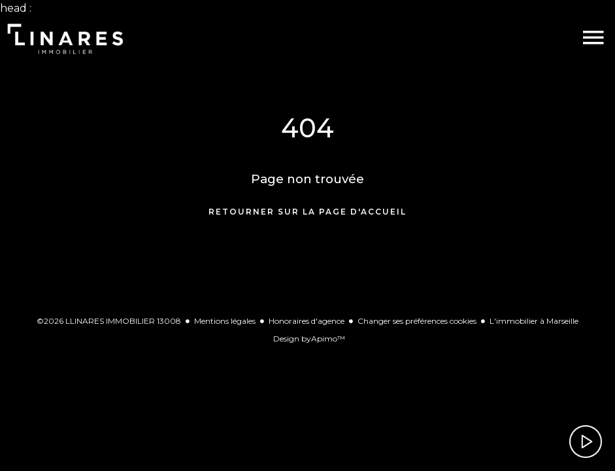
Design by (309, 338)
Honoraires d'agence (306, 321)
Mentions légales (225, 321)
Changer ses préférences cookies (416, 321)
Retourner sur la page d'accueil (307, 212)
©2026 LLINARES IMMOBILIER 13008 (109, 321)
